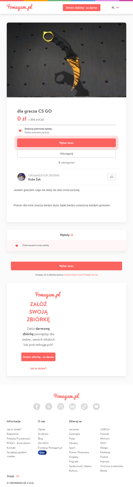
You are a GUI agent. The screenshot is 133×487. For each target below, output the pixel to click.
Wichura (104, 438)
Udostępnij (66, 153)
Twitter (48, 404)
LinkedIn (72, 404)
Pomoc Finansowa (79, 452)
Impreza (104, 461)
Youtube (96, 404)
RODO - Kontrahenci (19, 443)
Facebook (36, 404)
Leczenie (74, 429)
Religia (104, 447)
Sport (72, 447)
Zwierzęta (74, 433)
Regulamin (13, 433)
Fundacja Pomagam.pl (50, 447)
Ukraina (73, 443)
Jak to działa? (38, 368)
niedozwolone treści (73, 274)
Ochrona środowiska (111, 466)
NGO (103, 443)
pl (113, 8)
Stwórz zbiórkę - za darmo (81, 8)
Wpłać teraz (66, 143)
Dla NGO (43, 443)
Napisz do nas (91, 274)
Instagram (60, 404)
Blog (40, 438)
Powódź (104, 433)
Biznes (103, 470)
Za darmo (43, 433)
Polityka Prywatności (18, 438)
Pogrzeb (73, 461)
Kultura (73, 470)
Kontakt (11, 447)
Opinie (41, 429)
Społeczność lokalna (80, 466)
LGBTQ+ (105, 429)
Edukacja (105, 452)
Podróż (104, 457)
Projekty (74, 457)
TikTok (84, 404)
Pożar (72, 438)
